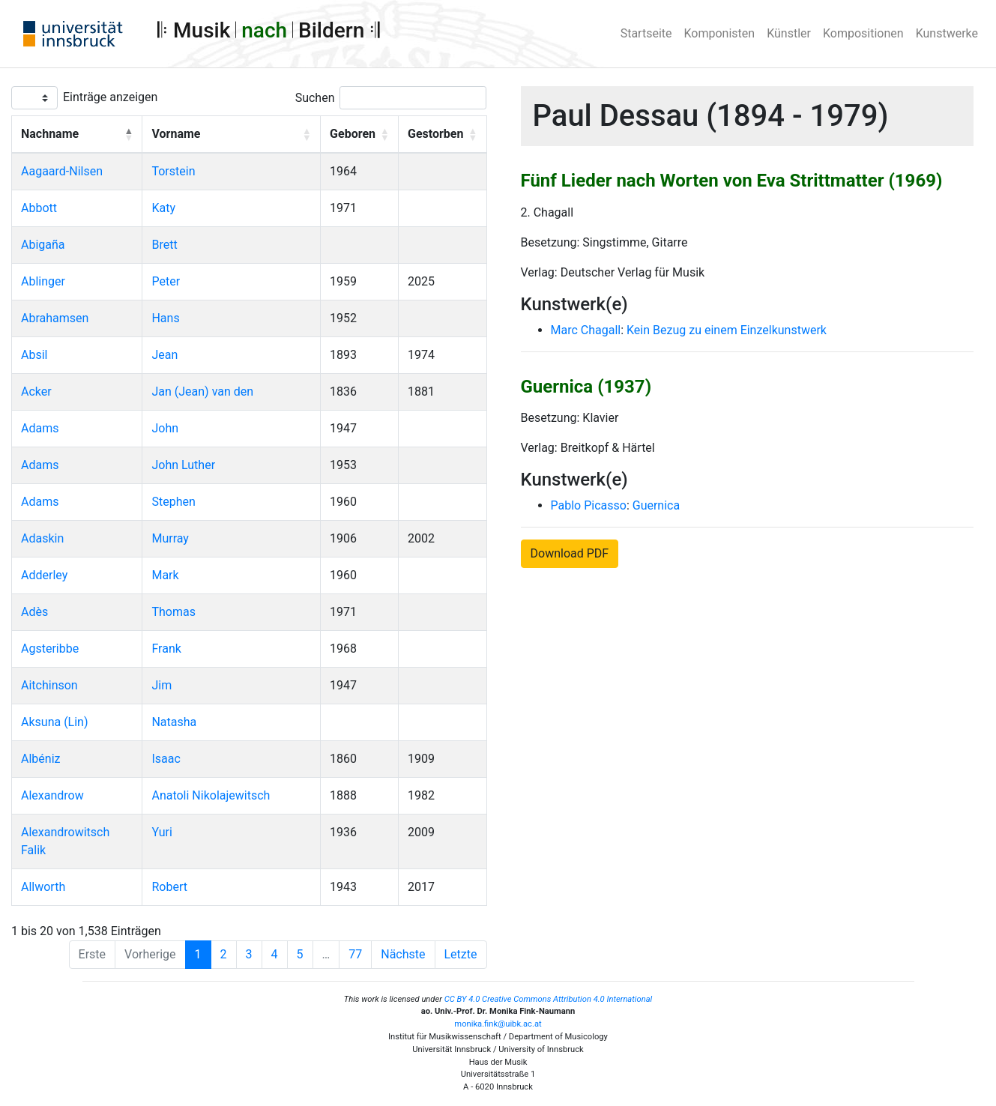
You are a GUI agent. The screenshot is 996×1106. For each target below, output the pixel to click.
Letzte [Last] (460, 954)
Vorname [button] (175, 134)
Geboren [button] (352, 134)
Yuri (161, 832)
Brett (164, 245)
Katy (163, 208)
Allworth (43, 887)
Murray (169, 538)
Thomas (173, 612)
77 (355, 954)
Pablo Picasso (589, 505)
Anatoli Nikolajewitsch (210, 795)
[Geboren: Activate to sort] (360, 135)
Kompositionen (863, 33)
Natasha (173, 722)
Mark (164, 575)
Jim (161, 685)
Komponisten (719, 33)
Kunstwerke (947, 33)
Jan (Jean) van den (202, 391)
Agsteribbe (50, 648)
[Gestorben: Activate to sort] (443, 135)
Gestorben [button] (435, 134)
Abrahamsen (54, 318)
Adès (34, 612)
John (164, 428)
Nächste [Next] (403, 954)
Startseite (646, 33)
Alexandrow (52, 795)
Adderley (44, 575)
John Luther (183, 465)
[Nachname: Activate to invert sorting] (77, 135)
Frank (166, 648)
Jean (164, 355)
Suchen (315, 98)
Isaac (165, 759)
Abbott (39, 208)
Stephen (173, 502)
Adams (39, 428)
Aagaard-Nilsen (62, 171)
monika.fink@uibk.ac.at (497, 1024)
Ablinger (43, 281)
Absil (34, 355)
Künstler (789, 33)
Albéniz (40, 759)
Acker (36, 391)
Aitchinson (49, 685)
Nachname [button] (50, 134)
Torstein (173, 171)
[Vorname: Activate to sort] (231, 135)
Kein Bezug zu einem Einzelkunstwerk (727, 330)
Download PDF (570, 553)
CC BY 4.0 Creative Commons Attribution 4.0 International (548, 999)
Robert (169, 887)
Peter (165, 281)
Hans (165, 318)
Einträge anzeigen (110, 97)
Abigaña (43, 245)
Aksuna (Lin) (54, 722)
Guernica (656, 505)
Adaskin (42, 538)
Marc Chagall (586, 330)
